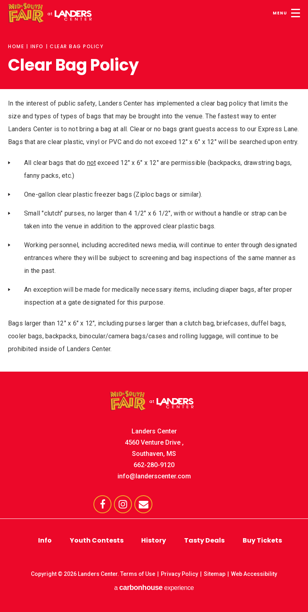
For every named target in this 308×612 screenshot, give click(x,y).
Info (37, 46)
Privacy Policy (179, 574)
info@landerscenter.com (154, 476)
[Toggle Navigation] (285, 12)
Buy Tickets (262, 540)
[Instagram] (123, 504)
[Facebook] (102, 504)
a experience (154, 588)
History (153, 540)
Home (16, 46)
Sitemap (214, 574)
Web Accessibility (254, 574)
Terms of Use (137, 574)
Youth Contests (97, 540)
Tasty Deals (204, 540)
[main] (154, 178)
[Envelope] (143, 504)
